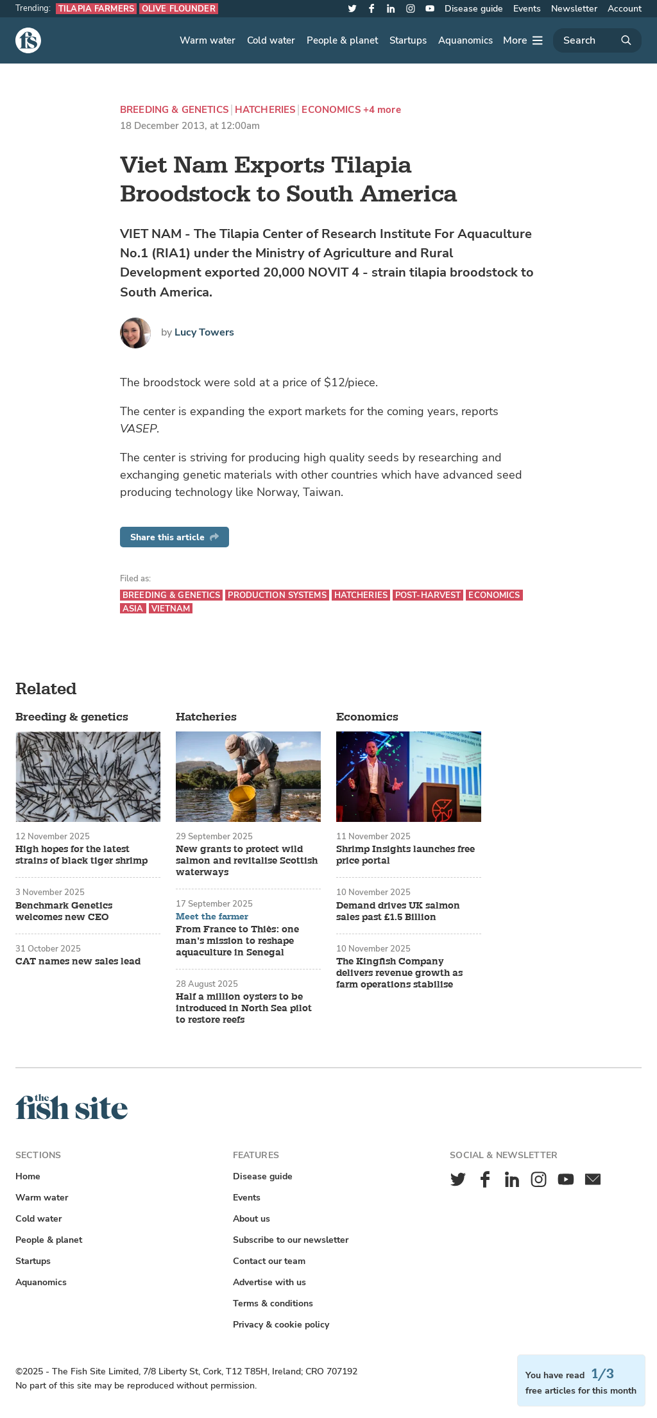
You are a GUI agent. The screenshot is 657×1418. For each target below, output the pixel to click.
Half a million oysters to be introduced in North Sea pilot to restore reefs (244, 1008)
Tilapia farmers (96, 8)
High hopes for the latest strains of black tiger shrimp (81, 855)
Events (527, 9)
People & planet (342, 40)
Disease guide (474, 9)
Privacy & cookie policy (281, 1325)
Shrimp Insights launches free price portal (405, 855)
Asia (133, 608)
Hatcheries (265, 110)
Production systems (277, 595)
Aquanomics (465, 40)
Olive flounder (179, 8)
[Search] (597, 40)
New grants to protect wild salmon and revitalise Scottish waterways (247, 861)
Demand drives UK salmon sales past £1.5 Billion (398, 911)
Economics (331, 110)
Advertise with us (269, 1282)
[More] (523, 40)
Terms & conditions (273, 1303)
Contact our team (269, 1261)
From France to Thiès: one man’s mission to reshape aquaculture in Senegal (237, 941)
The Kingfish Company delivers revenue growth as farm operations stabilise (399, 973)
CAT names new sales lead (78, 962)
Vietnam (171, 608)
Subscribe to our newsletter (290, 1240)
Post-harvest (428, 595)
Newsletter (574, 9)
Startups (408, 40)
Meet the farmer (212, 917)
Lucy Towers (204, 332)
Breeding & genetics (174, 110)
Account (625, 9)
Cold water (271, 40)
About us (251, 1219)
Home (27, 1176)
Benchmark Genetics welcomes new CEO (63, 911)
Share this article (174, 537)
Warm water (207, 40)
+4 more (382, 110)
